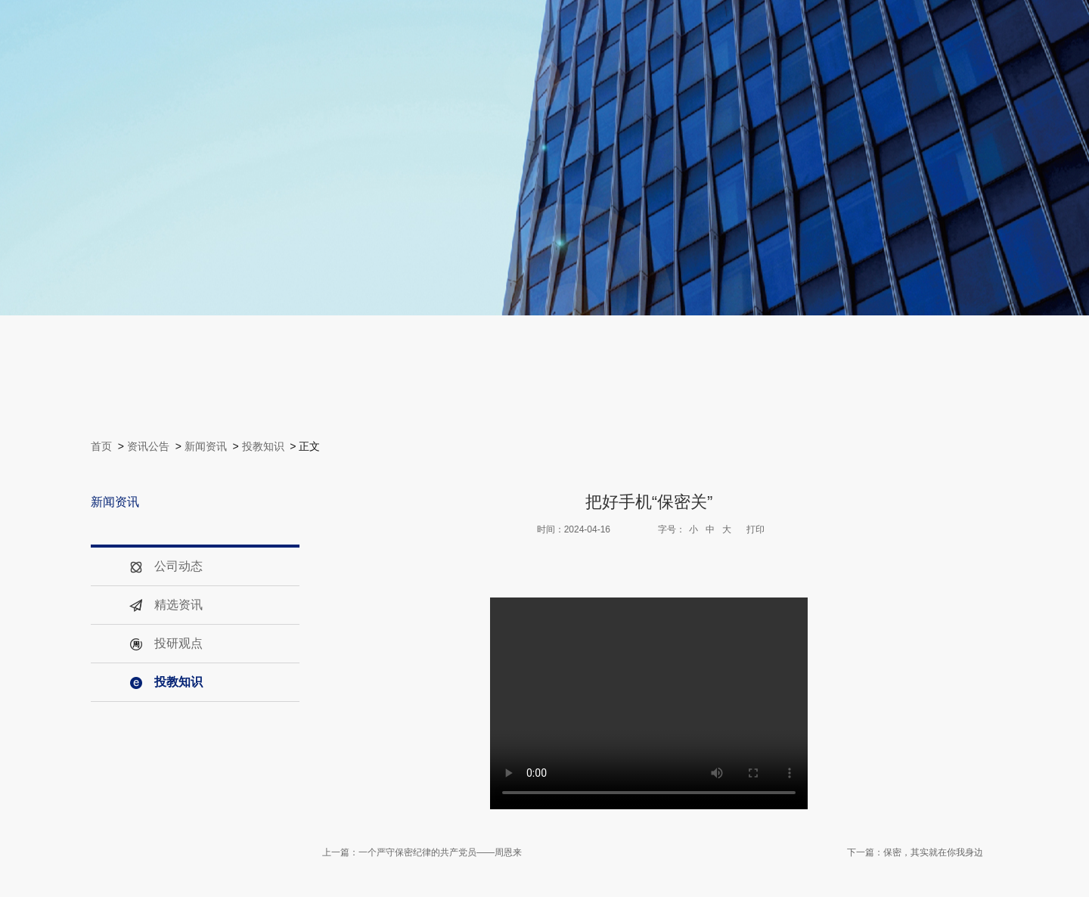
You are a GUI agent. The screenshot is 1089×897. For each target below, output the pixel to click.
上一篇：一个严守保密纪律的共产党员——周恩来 (422, 852)
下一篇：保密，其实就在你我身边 (915, 852)
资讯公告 (148, 446)
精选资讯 (166, 604)
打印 (755, 529)
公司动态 (166, 566)
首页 (101, 446)
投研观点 (166, 643)
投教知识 (263, 446)
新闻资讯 (206, 446)
